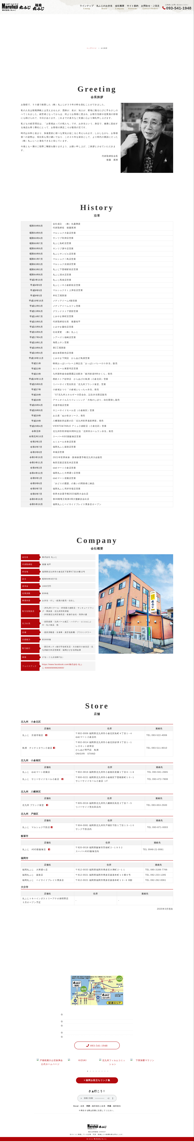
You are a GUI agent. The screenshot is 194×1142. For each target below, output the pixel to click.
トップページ (92, 48)
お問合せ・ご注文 (150, 7)
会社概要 (119, 7)
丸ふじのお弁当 (104, 7)
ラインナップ (87, 7)
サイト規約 (132, 7)
